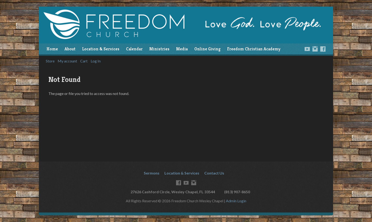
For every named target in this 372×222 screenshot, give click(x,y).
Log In (96, 61)
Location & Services (100, 49)
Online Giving (207, 49)
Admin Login (236, 200)
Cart (84, 61)
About (70, 49)
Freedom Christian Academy (253, 49)
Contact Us (214, 173)
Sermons (151, 173)
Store (50, 61)
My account (67, 61)
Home (52, 49)
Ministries (159, 49)
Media (182, 49)
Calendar (134, 49)
